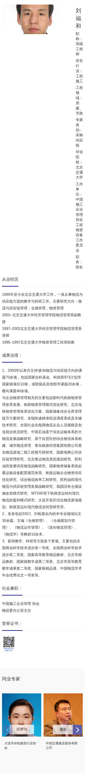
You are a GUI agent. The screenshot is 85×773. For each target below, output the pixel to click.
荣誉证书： (12, 623)
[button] (77, 730)
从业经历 (10, 279)
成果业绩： (12, 355)
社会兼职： (12, 588)
